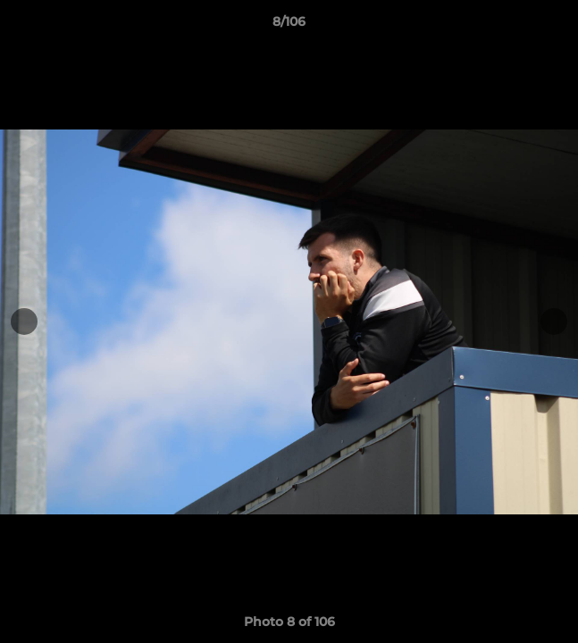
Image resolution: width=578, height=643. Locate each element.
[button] (556, 26)
